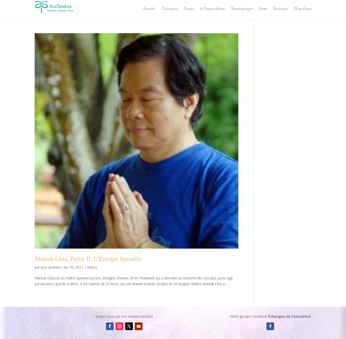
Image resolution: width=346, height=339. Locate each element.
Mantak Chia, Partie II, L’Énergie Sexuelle (88, 258)
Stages (188, 9)
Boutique (280, 9)
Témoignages (241, 9)
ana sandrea (50, 267)
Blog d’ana (302, 9)
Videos (92, 267)
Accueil (149, 9)
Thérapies (169, 9)
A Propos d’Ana (212, 9)
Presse (263, 9)
